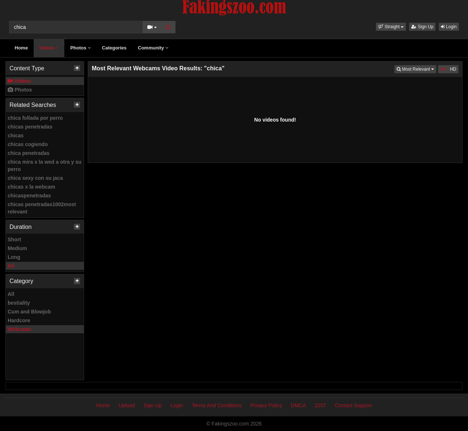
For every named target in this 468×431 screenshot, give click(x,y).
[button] (391, 27)
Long (14, 257)
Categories (114, 48)
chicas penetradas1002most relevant (42, 208)
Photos (80, 48)
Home (21, 48)
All (11, 266)
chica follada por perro (35, 118)
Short (14, 239)
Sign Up (422, 26)
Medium (17, 248)
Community (153, 48)
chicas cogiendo (28, 144)
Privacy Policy (266, 405)
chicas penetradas (30, 127)
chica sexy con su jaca (35, 178)
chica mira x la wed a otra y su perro (45, 165)
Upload (126, 405)
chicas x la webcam (31, 187)
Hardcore (19, 320)
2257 (320, 405)
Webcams (19, 329)
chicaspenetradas (29, 195)
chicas (16, 135)
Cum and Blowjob (29, 312)
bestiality (19, 303)
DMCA (298, 405)
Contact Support (353, 405)
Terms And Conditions (216, 405)
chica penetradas (28, 153)
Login (449, 26)
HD (453, 69)
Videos (49, 48)
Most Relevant (416, 69)
